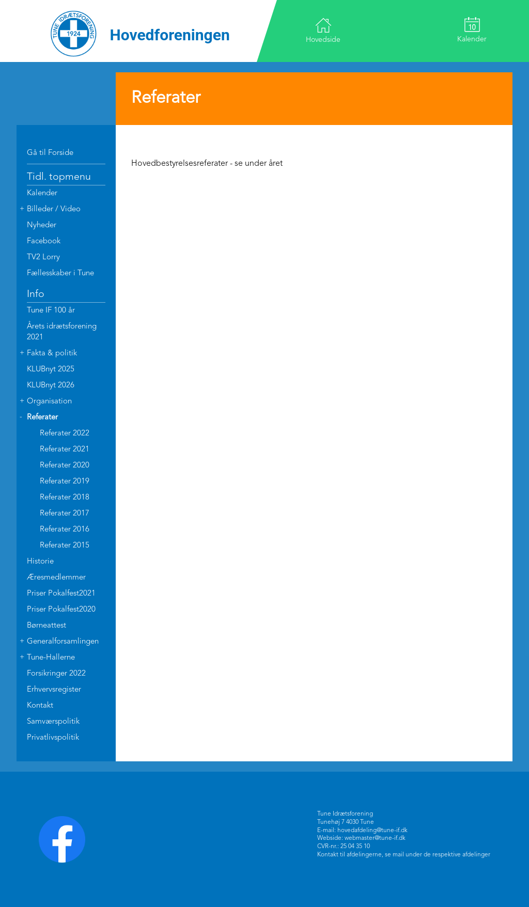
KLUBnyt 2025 (50, 369)
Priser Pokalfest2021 (61, 594)
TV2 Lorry (43, 257)
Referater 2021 (64, 449)
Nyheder (41, 225)
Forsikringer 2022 (56, 674)
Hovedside (323, 30)
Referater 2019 (64, 482)
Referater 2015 (64, 546)
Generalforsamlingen (63, 642)
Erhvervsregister (54, 690)
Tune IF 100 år (51, 311)
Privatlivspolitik (53, 738)
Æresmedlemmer (56, 578)
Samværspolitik (53, 722)
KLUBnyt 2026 (50, 385)
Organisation (49, 401)
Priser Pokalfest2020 (61, 610)
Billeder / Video (54, 209)
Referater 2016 (64, 530)
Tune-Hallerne (51, 658)
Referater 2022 (64, 433)
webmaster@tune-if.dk (375, 838)
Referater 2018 (64, 498)
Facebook (43, 241)
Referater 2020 (64, 466)
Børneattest (46, 626)
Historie (40, 562)
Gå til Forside (50, 153)
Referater (42, 417)
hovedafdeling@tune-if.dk (372, 830)
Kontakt (40, 706)
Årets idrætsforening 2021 (62, 332)
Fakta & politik (52, 353)
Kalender (472, 30)
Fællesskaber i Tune (60, 273)
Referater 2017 (64, 514)
